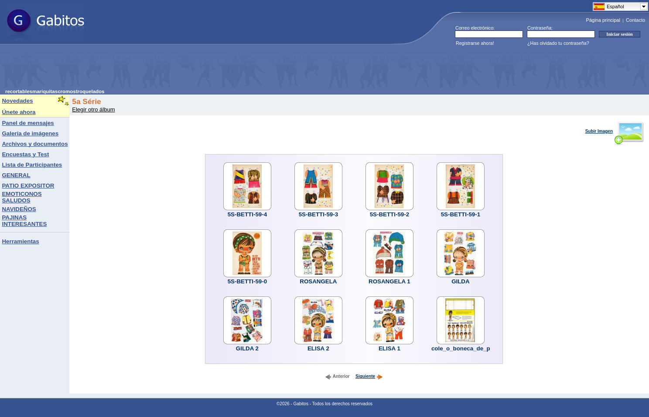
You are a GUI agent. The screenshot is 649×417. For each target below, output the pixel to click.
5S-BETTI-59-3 (318, 214)
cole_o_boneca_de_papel (466, 348)
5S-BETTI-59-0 (247, 281)
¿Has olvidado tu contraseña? (558, 43)
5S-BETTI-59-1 (460, 214)
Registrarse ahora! (475, 43)
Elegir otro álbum (93, 109)
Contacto (635, 20)
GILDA (460, 281)
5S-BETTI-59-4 (247, 214)
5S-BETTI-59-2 (389, 214)
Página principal (603, 20)
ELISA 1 (389, 348)
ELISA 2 (318, 348)
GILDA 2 (247, 348)
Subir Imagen (614, 131)
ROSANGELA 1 (389, 281)
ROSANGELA (318, 281)
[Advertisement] (164, 69)
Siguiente (369, 376)
